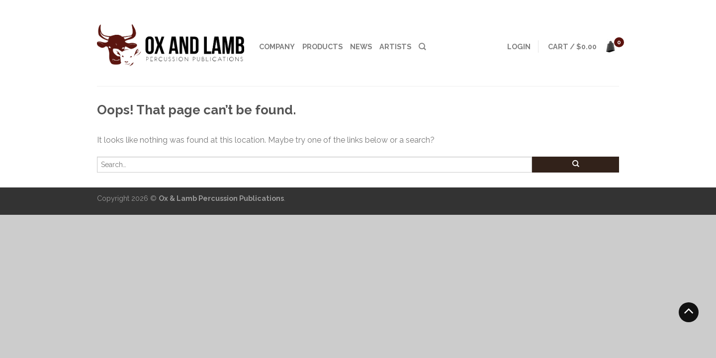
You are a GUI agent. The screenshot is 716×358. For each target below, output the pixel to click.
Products (322, 46)
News (361, 46)
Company (277, 46)
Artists (395, 46)
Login (519, 46)
